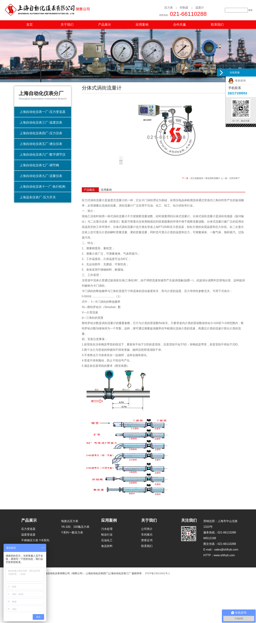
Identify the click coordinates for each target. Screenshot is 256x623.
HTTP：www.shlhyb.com (219, 555)
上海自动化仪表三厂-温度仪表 (41, 122)
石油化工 (107, 540)
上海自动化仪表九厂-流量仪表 (41, 176)
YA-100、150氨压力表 (75, 526)
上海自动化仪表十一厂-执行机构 (42, 186)
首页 (29, 24)
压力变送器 (28, 528)
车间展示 (147, 534)
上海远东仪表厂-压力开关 (38, 197)
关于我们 (67, 24)
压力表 (168, 7)
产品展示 (104, 24)
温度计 (199, 7)
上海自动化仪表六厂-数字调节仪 (42, 154)
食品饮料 (107, 546)
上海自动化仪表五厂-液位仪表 (41, 144)
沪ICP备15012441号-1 (157, 573)
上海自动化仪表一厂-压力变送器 (42, 112)
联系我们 (217, 24)
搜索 (250, 10)
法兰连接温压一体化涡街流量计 (205, 178)
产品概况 (89, 189)
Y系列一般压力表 (72, 532)
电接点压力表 (69, 521)
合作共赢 (179, 24)
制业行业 (107, 534)
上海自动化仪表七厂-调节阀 (39, 165)
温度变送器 (28, 534)
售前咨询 (237, 80)
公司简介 (147, 528)
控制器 (184, 7)
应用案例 (142, 24)
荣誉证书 (147, 540)
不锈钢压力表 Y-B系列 (35, 540)
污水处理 (107, 528)
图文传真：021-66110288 (219, 543)
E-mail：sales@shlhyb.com (220, 549)
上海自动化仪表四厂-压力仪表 (41, 133)
